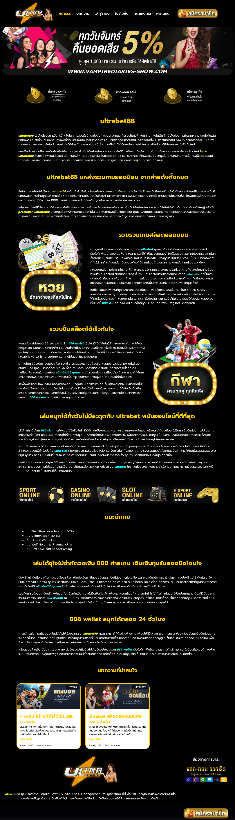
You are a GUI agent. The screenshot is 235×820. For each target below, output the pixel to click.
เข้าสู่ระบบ (102, 13)
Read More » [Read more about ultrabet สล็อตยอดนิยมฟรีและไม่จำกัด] (95, 753)
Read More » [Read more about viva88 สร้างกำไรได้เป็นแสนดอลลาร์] (27, 753)
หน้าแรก (65, 13)
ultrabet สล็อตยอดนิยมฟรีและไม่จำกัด (114, 734)
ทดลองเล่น (142, 13)
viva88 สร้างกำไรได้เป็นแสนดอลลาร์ (47, 734)
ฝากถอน (162, 13)
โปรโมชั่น (122, 13)
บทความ (82, 13)
